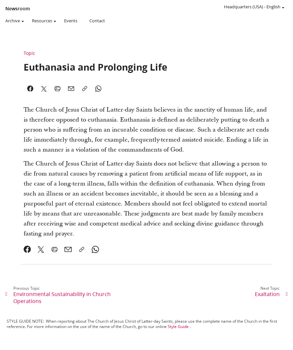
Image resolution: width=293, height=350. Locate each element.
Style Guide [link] (178, 326)
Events (70, 21)
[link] (27, 249)
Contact (97, 21)
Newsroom (17, 8)
